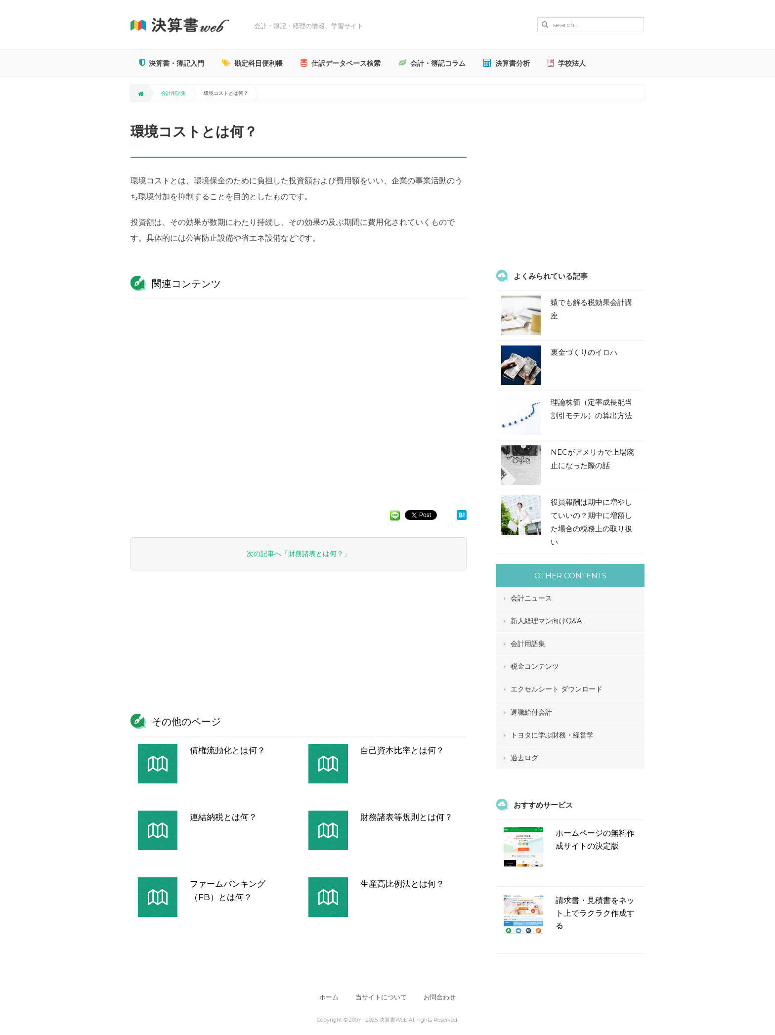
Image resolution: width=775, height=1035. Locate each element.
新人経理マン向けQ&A (546, 620)
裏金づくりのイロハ (584, 352)
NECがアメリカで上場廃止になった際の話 (592, 458)
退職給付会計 (531, 712)
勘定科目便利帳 (252, 63)
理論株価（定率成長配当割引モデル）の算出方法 (591, 408)
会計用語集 (173, 93)
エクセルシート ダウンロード (557, 689)
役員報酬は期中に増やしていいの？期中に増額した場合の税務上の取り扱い (591, 522)
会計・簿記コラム (432, 63)
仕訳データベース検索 (341, 63)
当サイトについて (381, 997)
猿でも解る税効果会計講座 (591, 309)
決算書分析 (506, 63)
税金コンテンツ (535, 666)
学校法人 (567, 63)
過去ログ (524, 757)
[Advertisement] (298, 399)
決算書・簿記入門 (171, 63)
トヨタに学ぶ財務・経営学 (552, 735)
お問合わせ (440, 997)
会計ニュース (531, 598)
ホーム (329, 997)
